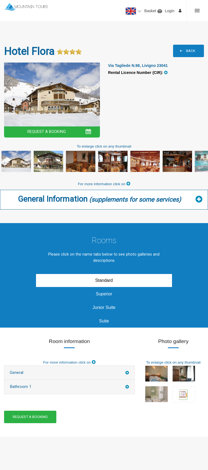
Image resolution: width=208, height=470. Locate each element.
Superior (104, 294)
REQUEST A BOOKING (46, 131)
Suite (104, 321)
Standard (104, 280)
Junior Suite (104, 307)
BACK (190, 50)
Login (169, 11)
